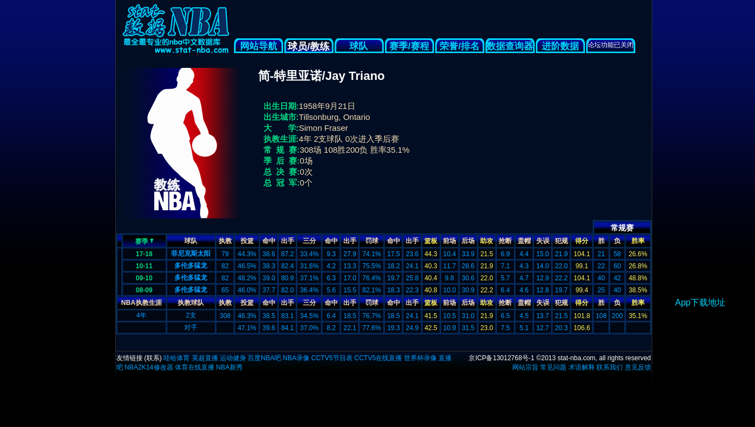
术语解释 (582, 367)
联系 (153, 358)
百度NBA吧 (264, 358)
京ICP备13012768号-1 (501, 358)
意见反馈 (638, 367)
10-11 (144, 266)
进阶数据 (560, 46)
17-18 (144, 254)
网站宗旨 (525, 367)
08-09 (144, 290)
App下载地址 (700, 302)
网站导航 (258, 46)
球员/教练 (309, 46)
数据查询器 (510, 46)
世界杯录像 (420, 358)
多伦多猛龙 (190, 265)
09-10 (144, 278)
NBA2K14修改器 (149, 367)
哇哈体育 (176, 358)
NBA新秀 (229, 367)
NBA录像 (296, 358)
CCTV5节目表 (331, 358)
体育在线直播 (194, 367)
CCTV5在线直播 (378, 358)
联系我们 (609, 367)
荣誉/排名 (459, 46)
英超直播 (205, 358)
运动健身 (233, 358)
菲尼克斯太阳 (190, 253)
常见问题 (553, 367)
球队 (359, 46)
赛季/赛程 (409, 46)
